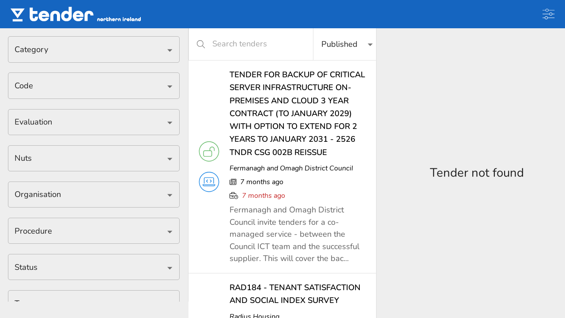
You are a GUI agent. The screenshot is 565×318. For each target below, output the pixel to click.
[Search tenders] (256, 44)
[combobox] (87, 49)
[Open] (170, 50)
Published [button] (339, 44)
